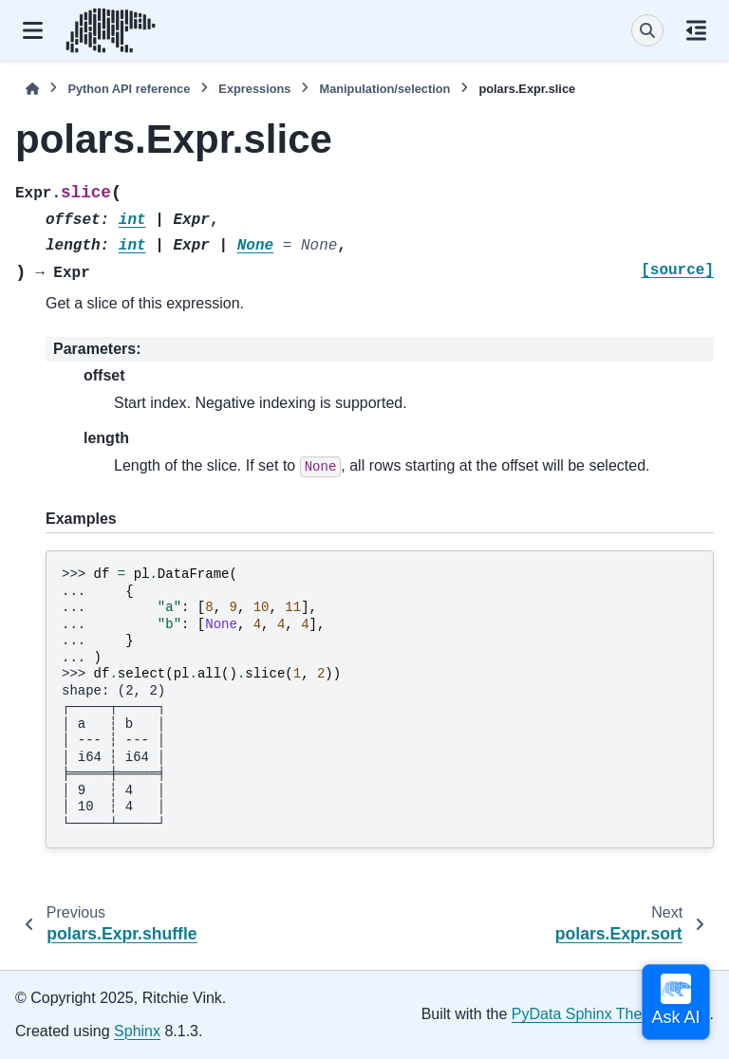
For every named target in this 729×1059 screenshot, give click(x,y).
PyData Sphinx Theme (588, 1014)
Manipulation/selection (384, 89)
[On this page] (696, 30)
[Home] (32, 89)
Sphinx (137, 1031)
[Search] (647, 30)
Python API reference (128, 89)
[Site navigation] (32, 30)
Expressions (254, 89)
